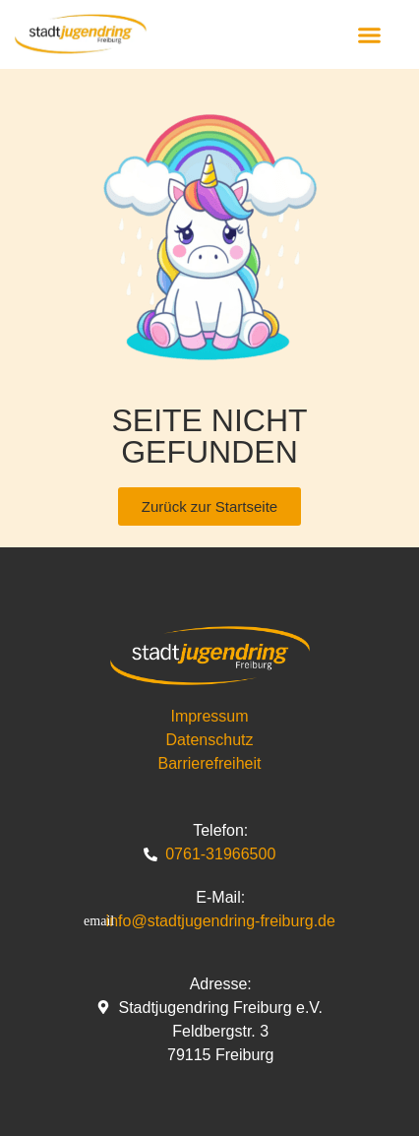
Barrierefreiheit (210, 763)
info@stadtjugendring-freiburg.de (220, 921)
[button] (370, 34)
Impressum (209, 716)
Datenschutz (210, 739)
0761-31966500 (220, 854)
